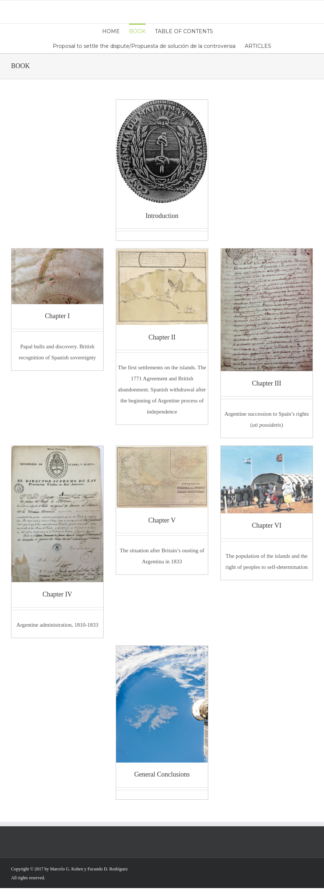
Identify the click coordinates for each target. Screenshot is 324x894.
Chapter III (266, 383)
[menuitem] (115, 31)
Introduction (162, 215)
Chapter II (162, 337)
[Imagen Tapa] (162, 105)
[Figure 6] (162, 254)
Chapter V (161, 520)
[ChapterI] (57, 254)
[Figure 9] (57, 451)
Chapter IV (57, 594)
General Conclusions (161, 774)
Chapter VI (266, 525)
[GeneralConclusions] (162, 651)
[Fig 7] (267, 254)
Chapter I (57, 316)
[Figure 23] (162, 451)
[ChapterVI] (267, 451)
